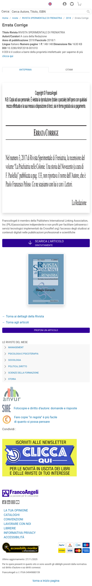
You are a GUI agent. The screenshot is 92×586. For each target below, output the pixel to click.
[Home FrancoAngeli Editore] (15, 4)
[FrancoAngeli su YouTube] (17, 503)
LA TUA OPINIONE (16, 510)
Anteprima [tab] (25, 69)
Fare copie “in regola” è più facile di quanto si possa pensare (35, 419)
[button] (49, 4)
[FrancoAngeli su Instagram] (13, 503)
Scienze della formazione (23, 372)
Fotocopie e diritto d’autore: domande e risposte (45, 408)
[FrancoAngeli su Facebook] (4, 503)
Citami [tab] (69, 69)
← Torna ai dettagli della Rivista (23, 316)
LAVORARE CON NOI (17, 524)
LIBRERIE (10, 528)
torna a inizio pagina (46, 580)
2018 (68, 18)
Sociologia (14, 360)
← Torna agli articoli (15, 322)
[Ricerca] (88, 11)
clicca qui (7, 56)
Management (16, 347)
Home (5, 18)
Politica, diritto (17, 366)
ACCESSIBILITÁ (14, 537)
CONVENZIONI (13, 519)
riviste (15, 18)
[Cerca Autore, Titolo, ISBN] (48, 11)
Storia (12, 379)
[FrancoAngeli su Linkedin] (8, 503)
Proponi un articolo (46, 330)
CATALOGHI (12, 515)
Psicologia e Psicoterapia (23, 353)
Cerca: (5, 11)
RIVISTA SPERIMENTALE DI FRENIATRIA (42, 18)
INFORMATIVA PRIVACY (20, 533)
